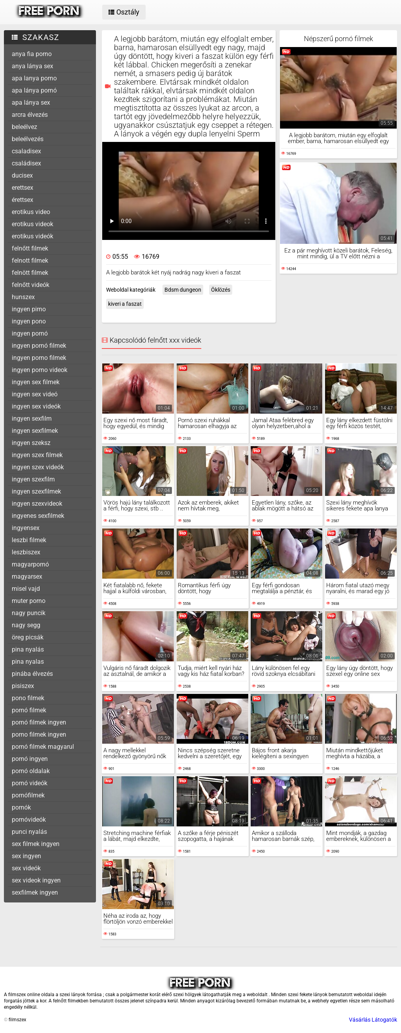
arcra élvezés (30, 114)
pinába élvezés (32, 673)
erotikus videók (32, 236)
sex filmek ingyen (36, 844)
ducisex (22, 175)
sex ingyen (26, 856)
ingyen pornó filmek (39, 345)
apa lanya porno (34, 78)
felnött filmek (30, 272)
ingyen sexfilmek (35, 430)
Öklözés (220, 290)
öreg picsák (27, 637)
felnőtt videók (30, 285)
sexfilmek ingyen (35, 892)
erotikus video (31, 212)
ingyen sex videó (35, 394)
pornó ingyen (30, 758)
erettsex (22, 187)
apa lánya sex (31, 102)
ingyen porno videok (39, 370)
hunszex (23, 297)
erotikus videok (32, 224)
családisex (26, 163)
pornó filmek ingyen (39, 722)
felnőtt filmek (30, 248)
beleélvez (24, 127)
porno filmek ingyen (39, 734)
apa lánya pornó (34, 90)
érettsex (22, 199)
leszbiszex (26, 552)
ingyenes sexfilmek (38, 515)
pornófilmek (28, 795)
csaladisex (26, 151)
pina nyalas (28, 661)
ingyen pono (29, 321)
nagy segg (26, 625)
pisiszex (23, 686)
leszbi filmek (29, 540)
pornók (21, 807)
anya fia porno (32, 54)
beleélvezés (27, 139)
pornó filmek (29, 710)
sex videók (26, 868)
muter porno (28, 601)
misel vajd (26, 588)
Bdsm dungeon (182, 290)
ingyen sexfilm (32, 418)
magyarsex (27, 576)
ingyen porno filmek (39, 357)
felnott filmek (30, 260)
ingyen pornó (30, 333)
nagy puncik (28, 613)
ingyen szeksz (31, 443)
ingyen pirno (29, 309)
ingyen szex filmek (37, 455)
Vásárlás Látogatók (373, 1020)
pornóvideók (29, 819)
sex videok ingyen (36, 880)
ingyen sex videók (36, 406)
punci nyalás (29, 831)
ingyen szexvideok (37, 503)
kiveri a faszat (125, 304)
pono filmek (28, 698)
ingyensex (26, 528)
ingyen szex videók (38, 467)
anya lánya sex (32, 66)
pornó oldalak (31, 771)
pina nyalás (28, 649)
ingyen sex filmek (36, 382)
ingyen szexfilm (33, 479)
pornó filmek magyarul (43, 746)
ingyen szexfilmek (36, 491)
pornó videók (29, 783)
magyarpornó (30, 564)
